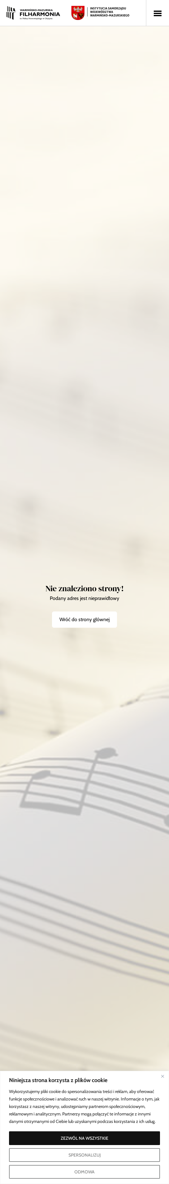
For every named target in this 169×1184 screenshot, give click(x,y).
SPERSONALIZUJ (84, 1155)
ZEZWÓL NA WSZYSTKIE (84, 1138)
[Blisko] (162, 1076)
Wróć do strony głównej (84, 619)
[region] (84, 1127)
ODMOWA (84, 1172)
